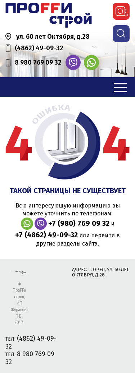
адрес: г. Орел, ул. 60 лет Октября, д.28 (100, 272)
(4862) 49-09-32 (39, 48)
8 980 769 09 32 (38, 62)
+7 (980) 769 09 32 (78, 223)
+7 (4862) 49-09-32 (46, 234)
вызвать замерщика (121, 11)
